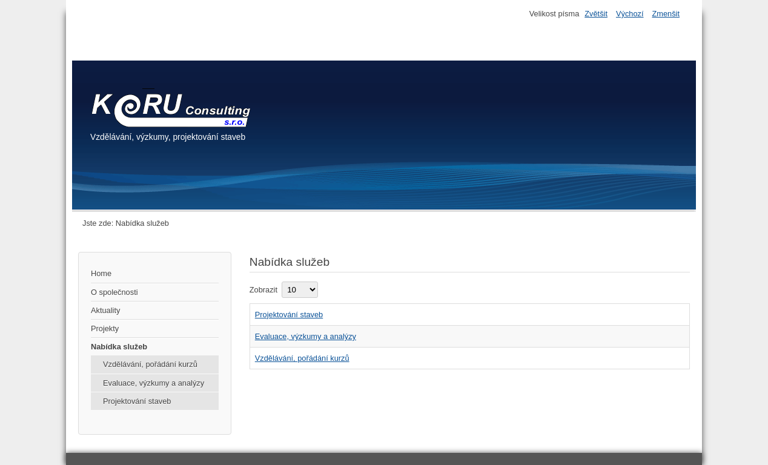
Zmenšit (666, 13)
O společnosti (114, 292)
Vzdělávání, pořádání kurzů (150, 364)
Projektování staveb (137, 401)
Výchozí (630, 13)
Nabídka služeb (119, 346)
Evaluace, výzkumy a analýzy (153, 383)
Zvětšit (595, 13)
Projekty (105, 328)
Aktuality (105, 310)
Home (101, 273)
